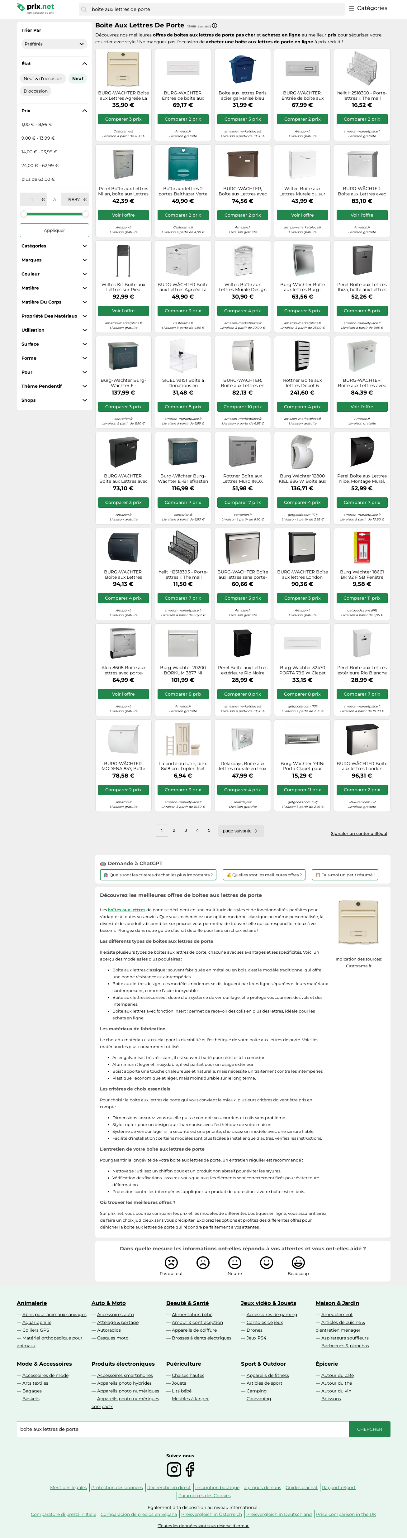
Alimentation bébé (192, 1314)
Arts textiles (35, 1383)
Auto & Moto (109, 1303)
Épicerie (327, 1364)
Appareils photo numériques (128, 1391)
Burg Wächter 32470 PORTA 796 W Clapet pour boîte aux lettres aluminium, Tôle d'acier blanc (302, 670)
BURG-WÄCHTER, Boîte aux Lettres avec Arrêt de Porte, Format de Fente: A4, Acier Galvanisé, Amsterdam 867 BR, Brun (242, 191)
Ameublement (337, 1314)
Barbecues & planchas (345, 1346)
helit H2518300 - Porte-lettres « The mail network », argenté (362, 95)
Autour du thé (336, 1383)
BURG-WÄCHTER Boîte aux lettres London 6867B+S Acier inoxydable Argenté (362, 766)
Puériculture (183, 1364)
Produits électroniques (123, 1364)
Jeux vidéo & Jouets (268, 1303)
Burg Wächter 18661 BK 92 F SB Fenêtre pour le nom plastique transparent (362, 574)
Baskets (31, 1398)
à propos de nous (262, 1487)
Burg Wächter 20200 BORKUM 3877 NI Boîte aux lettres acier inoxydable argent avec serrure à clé (183, 670)
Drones (255, 1330)
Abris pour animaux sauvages (54, 1314)
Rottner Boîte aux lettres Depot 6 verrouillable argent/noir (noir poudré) (302, 383)
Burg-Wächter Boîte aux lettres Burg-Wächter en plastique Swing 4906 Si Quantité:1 (302, 287)
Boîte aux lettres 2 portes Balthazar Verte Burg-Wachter (183, 191)
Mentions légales (68, 1487)
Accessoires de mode (45, 1375)
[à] (73, 199)
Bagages (32, 1391)
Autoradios (109, 1330)
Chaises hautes (188, 1375)
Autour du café (337, 1375)
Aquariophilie (36, 1322)
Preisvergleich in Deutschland (279, 1514)
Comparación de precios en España (139, 1514)
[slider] (23, 213)
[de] (32, 199)
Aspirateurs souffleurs (345, 1338)
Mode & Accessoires (44, 1364)
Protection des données (117, 1487)
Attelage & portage (118, 1322)
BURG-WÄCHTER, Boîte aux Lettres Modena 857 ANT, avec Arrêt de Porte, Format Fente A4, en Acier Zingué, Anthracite (123, 574)
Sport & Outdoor (263, 1364)
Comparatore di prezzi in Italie (63, 1514)
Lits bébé (182, 1391)
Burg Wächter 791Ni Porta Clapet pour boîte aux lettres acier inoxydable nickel (302, 766)
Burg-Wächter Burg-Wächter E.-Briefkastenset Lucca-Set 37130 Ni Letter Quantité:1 (123, 383)
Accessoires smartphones (125, 1375)
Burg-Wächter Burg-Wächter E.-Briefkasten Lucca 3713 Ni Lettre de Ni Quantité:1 (183, 478)
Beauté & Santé (187, 1303)
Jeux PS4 (256, 1338)
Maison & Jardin (337, 1303)
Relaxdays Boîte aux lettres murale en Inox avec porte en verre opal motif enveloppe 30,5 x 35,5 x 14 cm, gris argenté (242, 766)
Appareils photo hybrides (124, 1383)
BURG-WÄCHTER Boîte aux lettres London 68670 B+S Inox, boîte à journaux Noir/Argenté (302, 574)
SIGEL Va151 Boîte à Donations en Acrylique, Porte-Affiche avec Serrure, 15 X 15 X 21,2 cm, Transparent (183, 383)
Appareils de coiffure (194, 1330)
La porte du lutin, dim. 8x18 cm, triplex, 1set (183, 766)
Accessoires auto (115, 1314)
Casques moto (113, 1338)
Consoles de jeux (265, 1322)
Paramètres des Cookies (204, 1495)
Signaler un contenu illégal (359, 833)
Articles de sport (264, 1383)
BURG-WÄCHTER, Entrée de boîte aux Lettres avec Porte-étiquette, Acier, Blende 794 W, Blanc (183, 95)
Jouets (179, 1383)
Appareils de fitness (268, 1375)
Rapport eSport (339, 1487)
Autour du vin (336, 1391)
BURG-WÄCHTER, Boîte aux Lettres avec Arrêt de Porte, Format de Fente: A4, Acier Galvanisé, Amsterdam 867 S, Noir (123, 478)
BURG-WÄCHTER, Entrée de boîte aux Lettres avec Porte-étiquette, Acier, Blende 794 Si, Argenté (302, 95)
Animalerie (32, 1303)
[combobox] (216, 9)
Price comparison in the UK (346, 1514)
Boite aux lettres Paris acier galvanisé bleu (243, 95)
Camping (257, 1391)
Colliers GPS (35, 1330)
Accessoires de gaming (272, 1314)
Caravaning (259, 1398)
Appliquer (54, 230)
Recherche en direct (169, 1487)
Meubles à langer (190, 1398)
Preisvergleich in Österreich (211, 1514)
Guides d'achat (302, 1487)
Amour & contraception (197, 1322)
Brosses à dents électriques (201, 1338)
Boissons (331, 1398)
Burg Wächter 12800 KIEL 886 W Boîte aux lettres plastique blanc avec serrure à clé (302, 478)
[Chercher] (84, 9)
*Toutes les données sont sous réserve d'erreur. (203, 1525)
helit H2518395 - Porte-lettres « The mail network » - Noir (183, 574)
